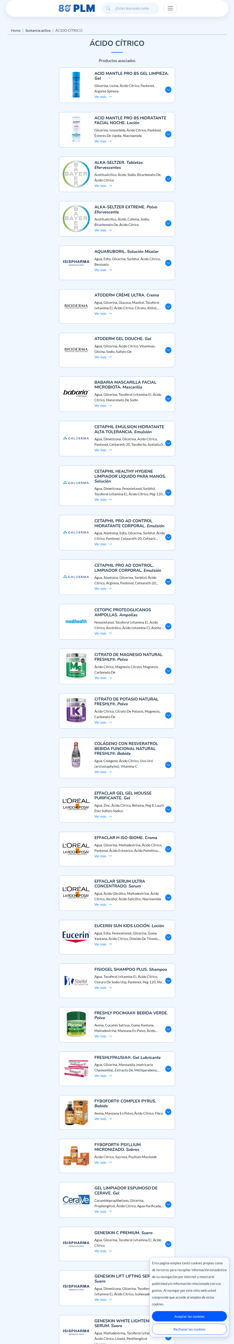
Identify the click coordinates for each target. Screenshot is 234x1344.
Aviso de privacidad (20, 1296)
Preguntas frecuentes (117, 1288)
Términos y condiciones (23, 1304)
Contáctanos (117, 1296)
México (143, 1331)
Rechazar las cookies (189, 1329)
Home (16, 30)
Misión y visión (17, 1288)
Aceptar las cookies (189, 1316)
